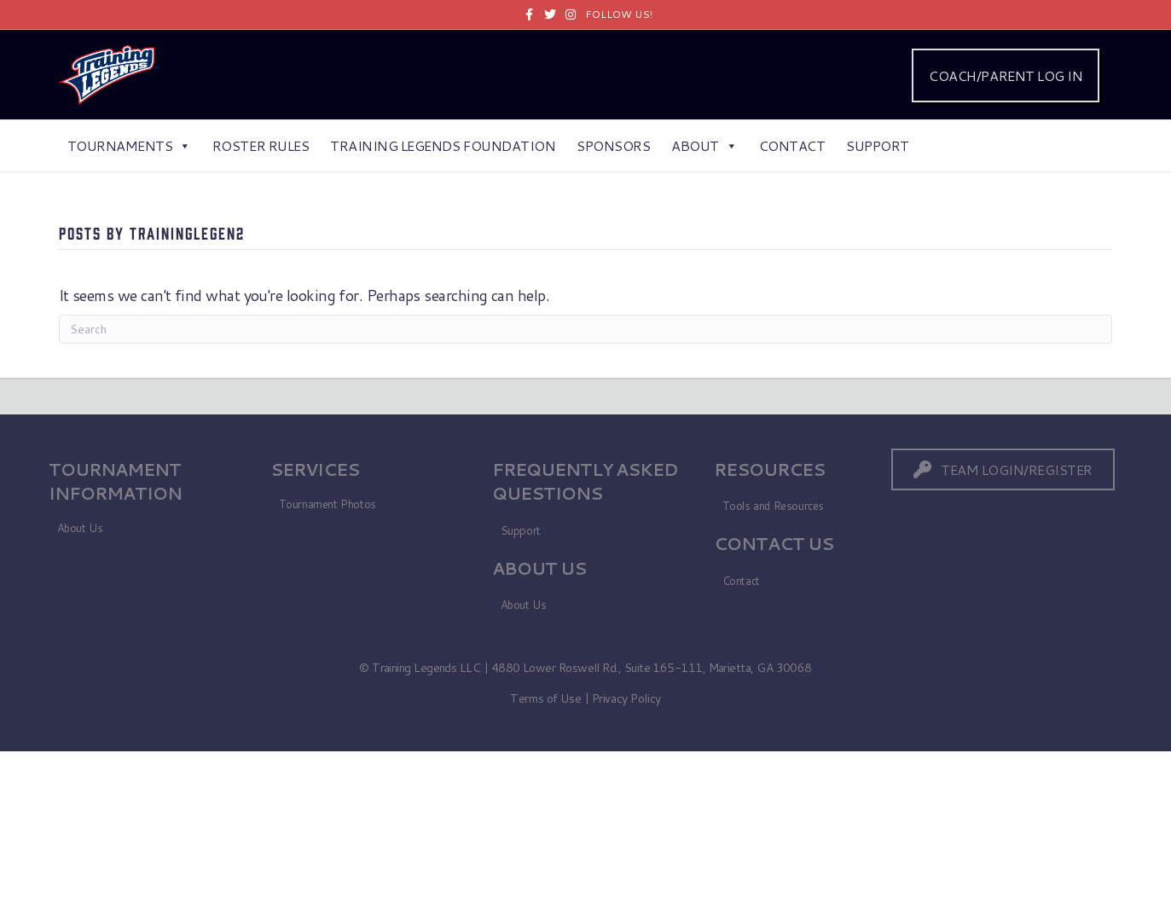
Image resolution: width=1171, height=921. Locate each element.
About (704, 145)
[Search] (586, 329)
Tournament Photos (327, 504)
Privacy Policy (626, 698)
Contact (792, 145)
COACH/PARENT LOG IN (1005, 75)
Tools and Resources (773, 505)
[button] (1003, 469)
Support (877, 145)
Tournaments (129, 145)
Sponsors (613, 145)
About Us (80, 528)
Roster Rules (260, 145)
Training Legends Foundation (442, 145)
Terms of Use (545, 698)
